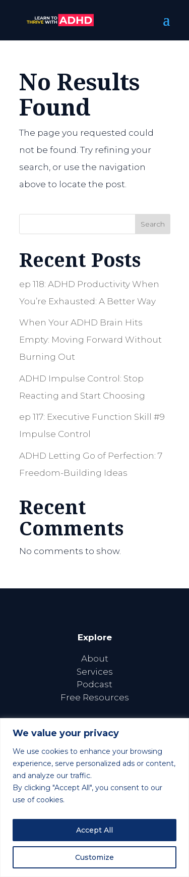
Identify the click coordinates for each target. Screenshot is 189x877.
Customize (94, 857)
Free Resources (94, 697)
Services (95, 672)
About (94, 658)
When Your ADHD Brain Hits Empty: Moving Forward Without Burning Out (90, 339)
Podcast (94, 684)
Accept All (94, 830)
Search (153, 224)
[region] (94, 797)
